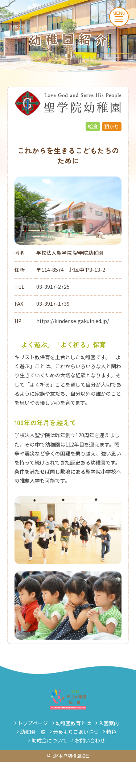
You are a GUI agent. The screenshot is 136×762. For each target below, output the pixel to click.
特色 (111, 731)
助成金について (49, 740)
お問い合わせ (90, 740)
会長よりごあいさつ (76, 731)
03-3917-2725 (53, 286)
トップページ (32, 723)
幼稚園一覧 (32, 731)
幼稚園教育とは (73, 723)
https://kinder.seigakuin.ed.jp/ (72, 321)
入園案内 (109, 723)
